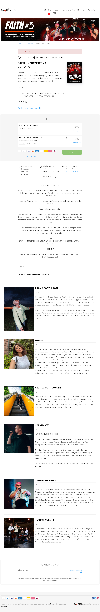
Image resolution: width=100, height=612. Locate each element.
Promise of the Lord (47, 288)
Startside (20, 43)
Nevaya (39, 340)
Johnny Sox (42, 425)
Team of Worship (45, 519)
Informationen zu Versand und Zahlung (28, 157)
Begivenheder (29, 43)
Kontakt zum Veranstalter (75, 570)
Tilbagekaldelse (49, 604)
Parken (21, 267)
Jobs (56, 604)
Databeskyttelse (39, 604)
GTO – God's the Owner (48, 387)
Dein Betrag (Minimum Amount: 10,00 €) (28, 140)
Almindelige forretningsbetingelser (23, 604)
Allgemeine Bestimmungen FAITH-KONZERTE (37, 274)
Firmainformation (6, 604)
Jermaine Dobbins (45, 480)
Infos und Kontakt (71, 171)
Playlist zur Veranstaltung (29, 108)
